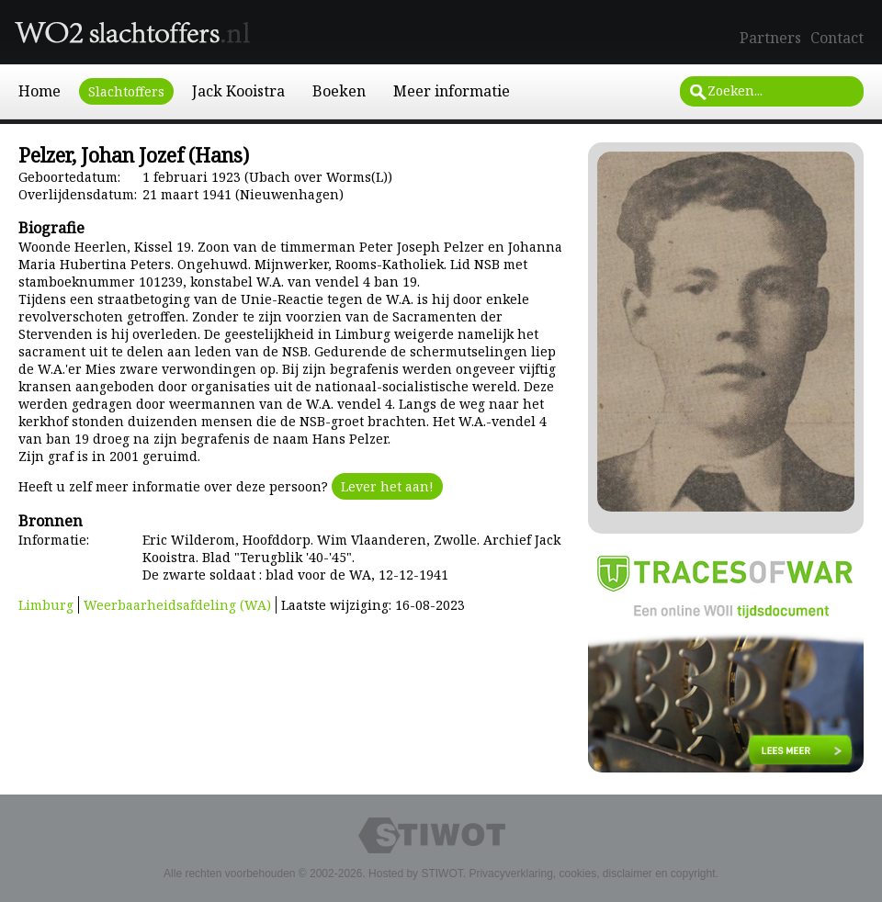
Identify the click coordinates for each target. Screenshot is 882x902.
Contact (837, 38)
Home (39, 91)
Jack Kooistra (238, 91)
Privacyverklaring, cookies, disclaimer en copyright (592, 873)
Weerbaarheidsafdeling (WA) (177, 605)
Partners (770, 38)
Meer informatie (451, 91)
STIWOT (441, 873)
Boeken (339, 91)
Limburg (46, 605)
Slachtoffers (126, 91)
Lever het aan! (387, 486)
